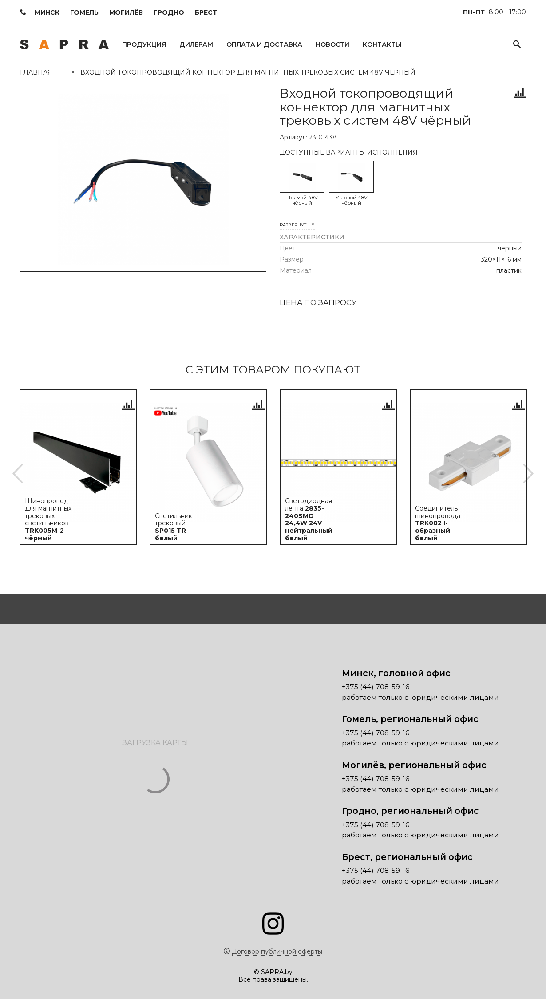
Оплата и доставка (264, 44)
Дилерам (196, 44)
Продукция (144, 44)
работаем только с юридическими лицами (420, 690)
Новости (332, 44)
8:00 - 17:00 (494, 12)
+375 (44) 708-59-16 (375, 680)
